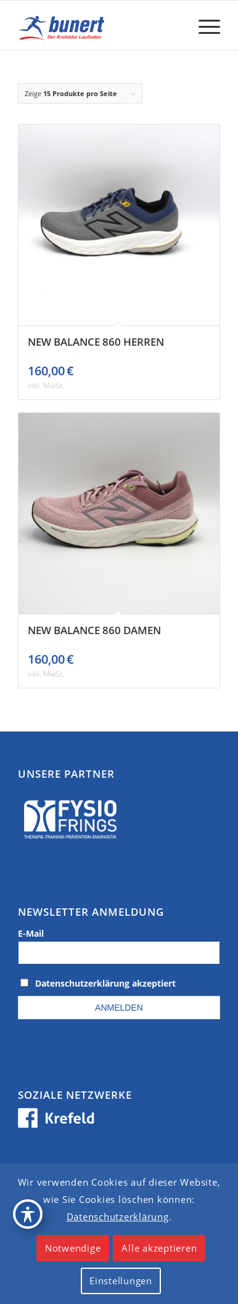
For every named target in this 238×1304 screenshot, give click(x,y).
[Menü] (203, 25)
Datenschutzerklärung (118, 1216)
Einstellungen (120, 1280)
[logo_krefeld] (98, 25)
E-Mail (31, 933)
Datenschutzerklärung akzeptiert (105, 983)
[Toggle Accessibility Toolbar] (28, 1214)
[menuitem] (203, 25)
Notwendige (73, 1248)
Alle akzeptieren (159, 1248)
